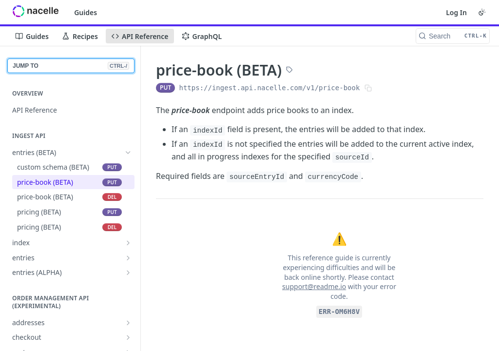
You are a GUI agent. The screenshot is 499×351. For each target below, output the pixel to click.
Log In (456, 12)
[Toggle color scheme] (482, 12)
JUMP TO (71, 66)
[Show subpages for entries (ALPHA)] (128, 272)
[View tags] (289, 71)
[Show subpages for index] (128, 243)
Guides (85, 12)
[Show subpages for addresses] (128, 323)
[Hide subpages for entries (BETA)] (128, 152)
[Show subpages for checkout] (128, 337)
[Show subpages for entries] (128, 258)
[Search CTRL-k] (452, 36)
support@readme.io (314, 286)
